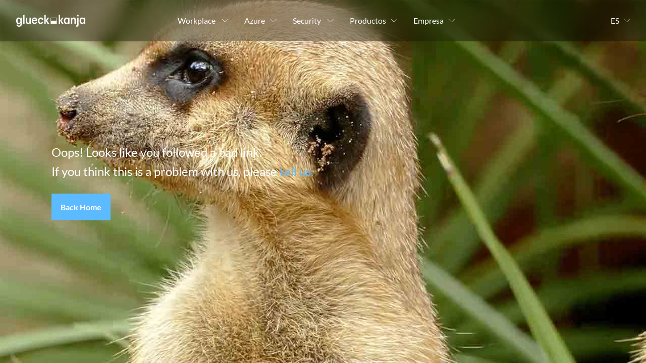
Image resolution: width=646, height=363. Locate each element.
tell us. (296, 171)
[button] (81, 207)
